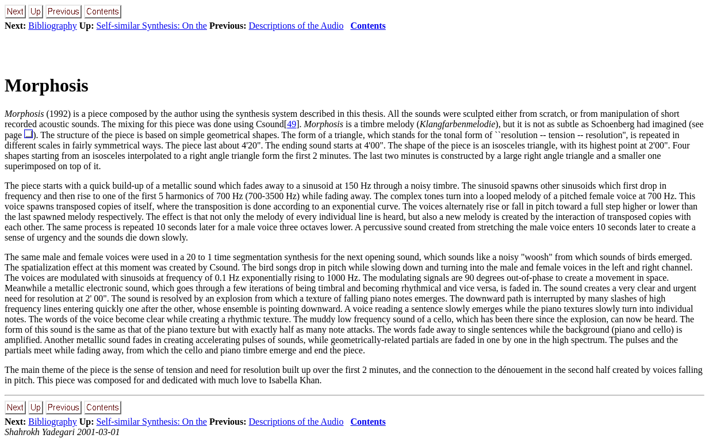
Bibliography (52, 26)
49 (291, 124)
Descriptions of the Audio (296, 26)
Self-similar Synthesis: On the (152, 26)
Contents (367, 26)
